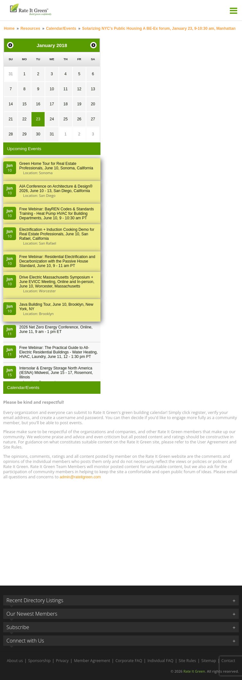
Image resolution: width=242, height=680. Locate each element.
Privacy (62, 660)
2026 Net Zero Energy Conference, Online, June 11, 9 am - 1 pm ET (55, 329)
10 (52, 89)
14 (11, 104)
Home (9, 28)
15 (24, 104)
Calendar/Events (61, 28)
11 (65, 89)
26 (79, 119)
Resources (30, 28)
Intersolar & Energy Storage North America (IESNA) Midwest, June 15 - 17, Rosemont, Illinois (56, 372)
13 (93, 89)
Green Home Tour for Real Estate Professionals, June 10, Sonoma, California (56, 165)
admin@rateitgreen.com (80, 477)
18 (65, 104)
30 (38, 134)
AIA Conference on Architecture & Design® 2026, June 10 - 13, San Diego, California (55, 188)
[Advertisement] (121, 529)
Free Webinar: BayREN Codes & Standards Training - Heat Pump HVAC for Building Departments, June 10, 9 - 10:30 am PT (56, 213)
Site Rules (187, 660)
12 (79, 89)
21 (11, 119)
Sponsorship (39, 660)
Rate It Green (194, 671)
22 (24, 119)
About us (15, 660)
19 (79, 104)
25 (65, 119)
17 (52, 104)
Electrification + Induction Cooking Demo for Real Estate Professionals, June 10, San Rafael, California (56, 234)
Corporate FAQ (129, 660)
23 (38, 119)
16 (38, 104)
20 (93, 104)
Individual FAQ (160, 660)
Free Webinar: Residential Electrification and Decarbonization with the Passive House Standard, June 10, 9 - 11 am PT (57, 261)
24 (52, 119)
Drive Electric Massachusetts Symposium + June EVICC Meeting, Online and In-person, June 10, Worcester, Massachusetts (56, 281)
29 (24, 134)
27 (93, 119)
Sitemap (208, 660)
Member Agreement (92, 660)
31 (11, 74)
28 (11, 134)
